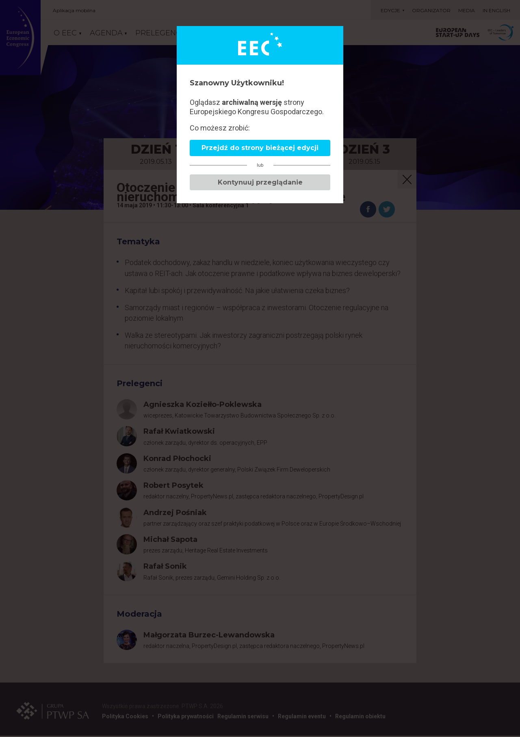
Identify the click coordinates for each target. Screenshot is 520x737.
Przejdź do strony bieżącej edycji (260, 148)
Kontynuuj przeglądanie (260, 182)
